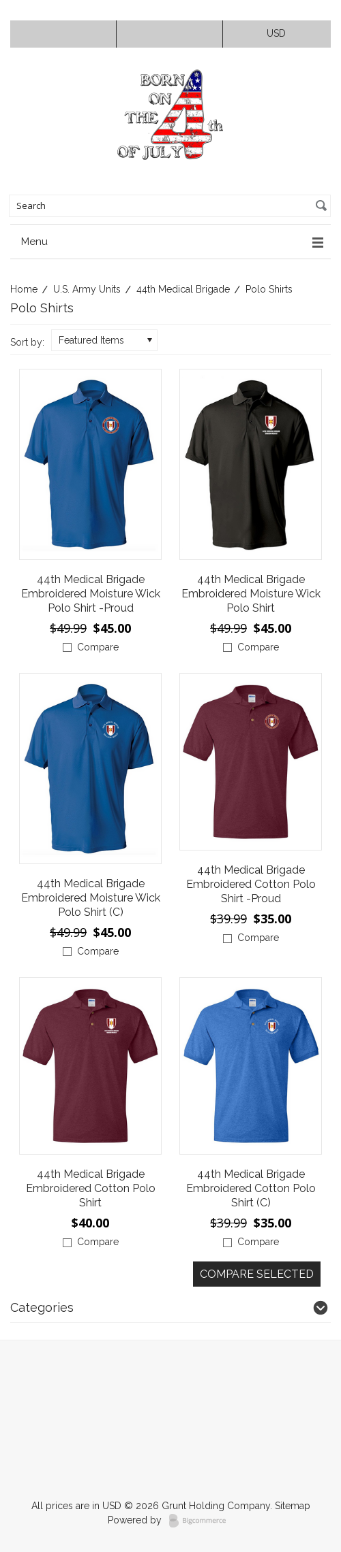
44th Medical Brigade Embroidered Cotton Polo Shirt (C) (251, 1188)
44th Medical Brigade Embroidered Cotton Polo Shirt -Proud (251, 884)
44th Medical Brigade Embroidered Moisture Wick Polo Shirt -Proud (90, 593)
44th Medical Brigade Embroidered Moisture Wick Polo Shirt (251, 593)
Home (24, 289)
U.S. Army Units (87, 289)
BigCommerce (201, 1520)
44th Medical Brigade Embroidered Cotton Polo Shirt (90, 1188)
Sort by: (27, 342)
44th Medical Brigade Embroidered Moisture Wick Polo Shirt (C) (90, 898)
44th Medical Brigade (183, 289)
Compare (98, 647)
